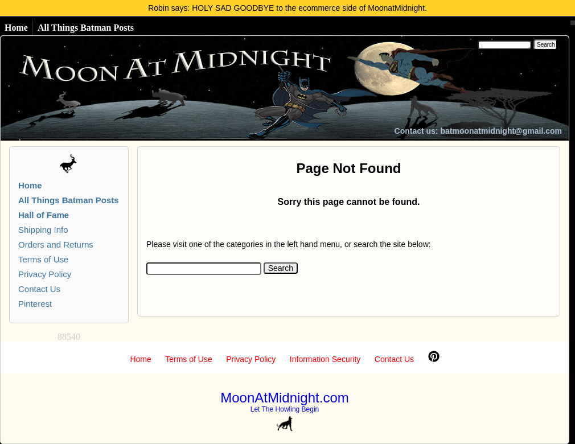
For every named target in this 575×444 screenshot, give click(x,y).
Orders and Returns (55, 244)
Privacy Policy (44, 274)
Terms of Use (43, 259)
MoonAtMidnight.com (284, 397)
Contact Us (39, 289)
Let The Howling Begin (284, 409)
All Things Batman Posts (86, 27)
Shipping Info (43, 230)
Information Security (325, 359)
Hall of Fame (43, 215)
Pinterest (35, 304)
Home (16, 27)
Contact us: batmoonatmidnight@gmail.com (478, 130)
